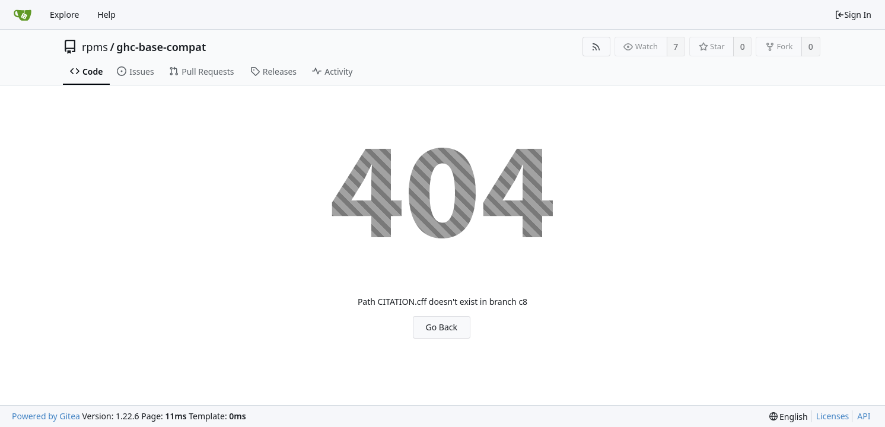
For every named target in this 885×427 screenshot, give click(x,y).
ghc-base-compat (161, 47)
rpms (95, 47)
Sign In (853, 14)
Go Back (441, 327)
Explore (64, 14)
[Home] (22, 15)
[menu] (788, 416)
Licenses (832, 416)
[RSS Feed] (596, 46)
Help (106, 14)
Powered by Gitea (46, 416)
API (863, 416)
